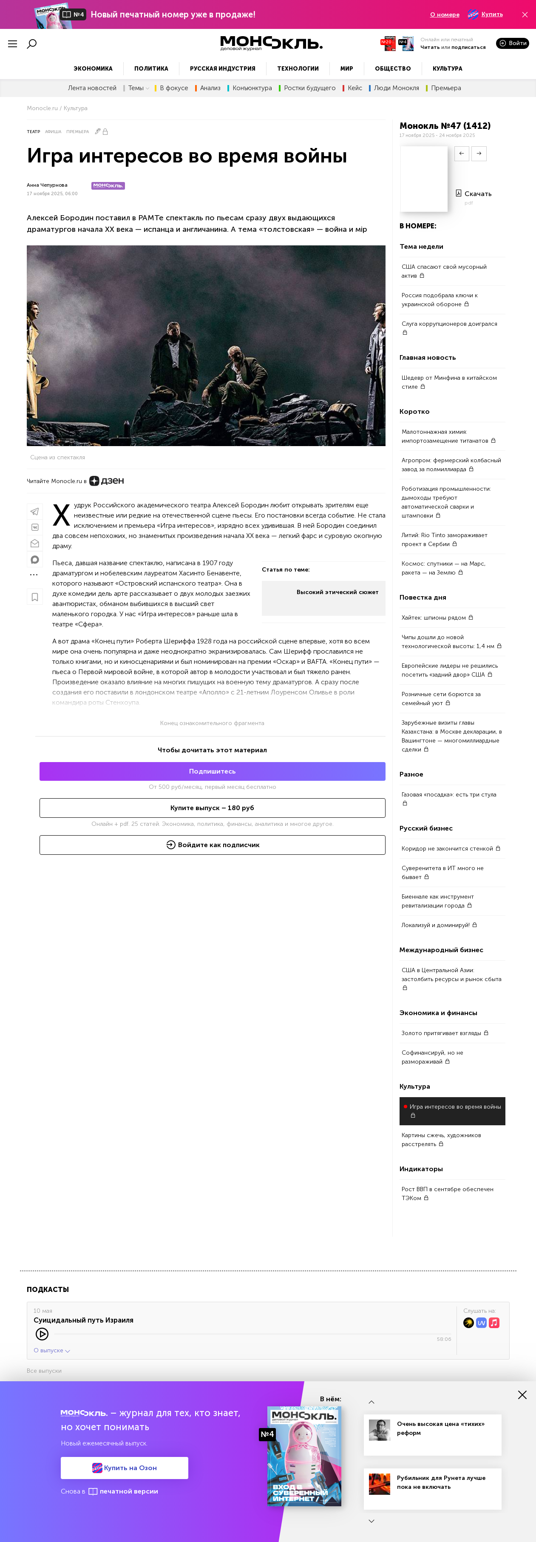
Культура (447, 68)
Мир (346, 68)
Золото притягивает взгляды (445, 1033)
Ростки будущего (310, 88)
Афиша (53, 131)
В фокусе (174, 88)
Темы (139, 88)
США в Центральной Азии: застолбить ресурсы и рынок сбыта (452, 979)
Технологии (298, 68)
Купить (485, 14)
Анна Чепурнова (47, 185)
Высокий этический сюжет (338, 592)
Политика (151, 68)
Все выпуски (44, 1370)
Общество (393, 68)
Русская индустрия (222, 68)
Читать (430, 47)
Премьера (446, 88)
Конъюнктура (252, 88)
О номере (444, 14)
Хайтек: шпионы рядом (438, 617)
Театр (33, 131)
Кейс (355, 88)
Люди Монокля (396, 88)
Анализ (210, 88)
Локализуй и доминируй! (439, 925)
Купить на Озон (124, 1468)
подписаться (468, 47)
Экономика (93, 68)
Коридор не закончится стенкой (451, 848)
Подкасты (48, 1290)
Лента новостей (92, 88)
